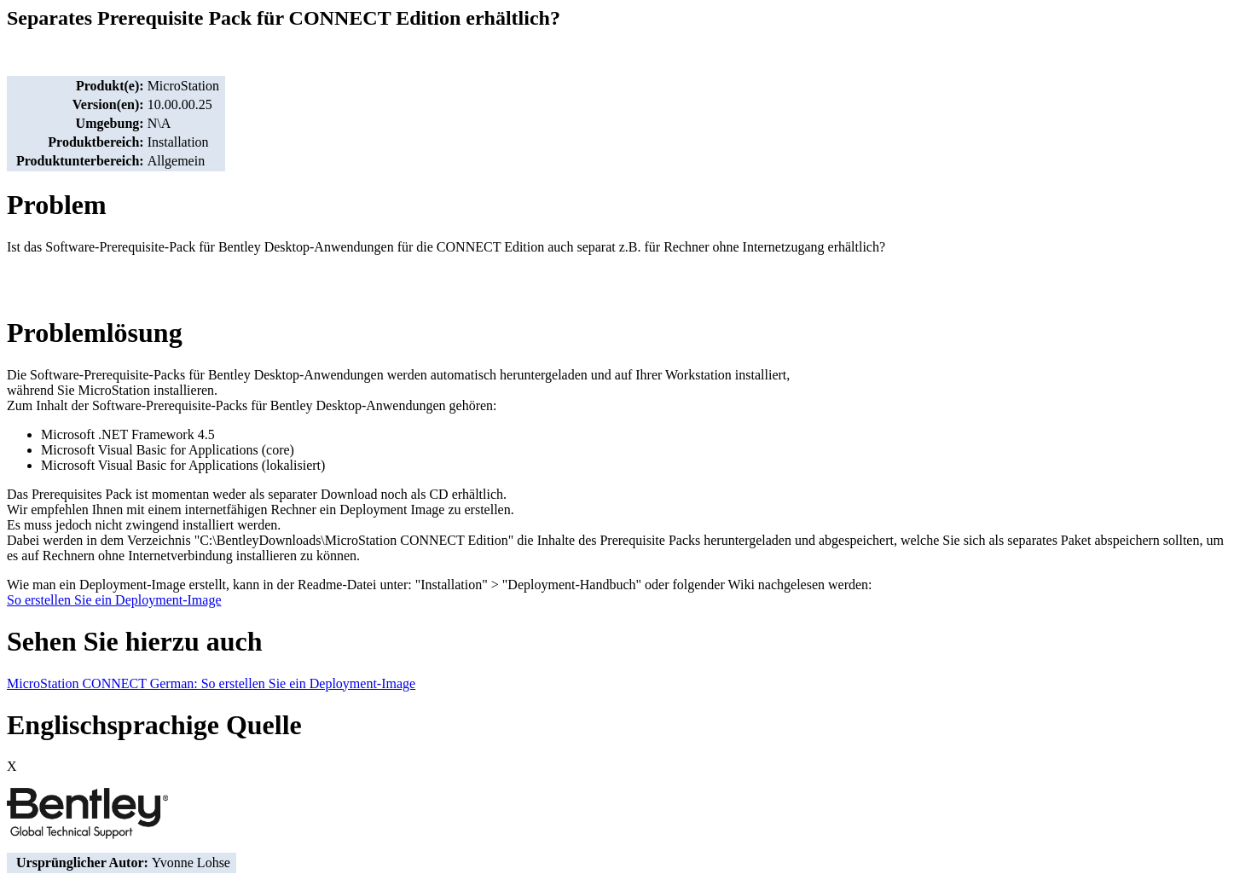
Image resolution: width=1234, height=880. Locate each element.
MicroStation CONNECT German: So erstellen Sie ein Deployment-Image (211, 683)
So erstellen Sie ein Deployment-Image (114, 600)
